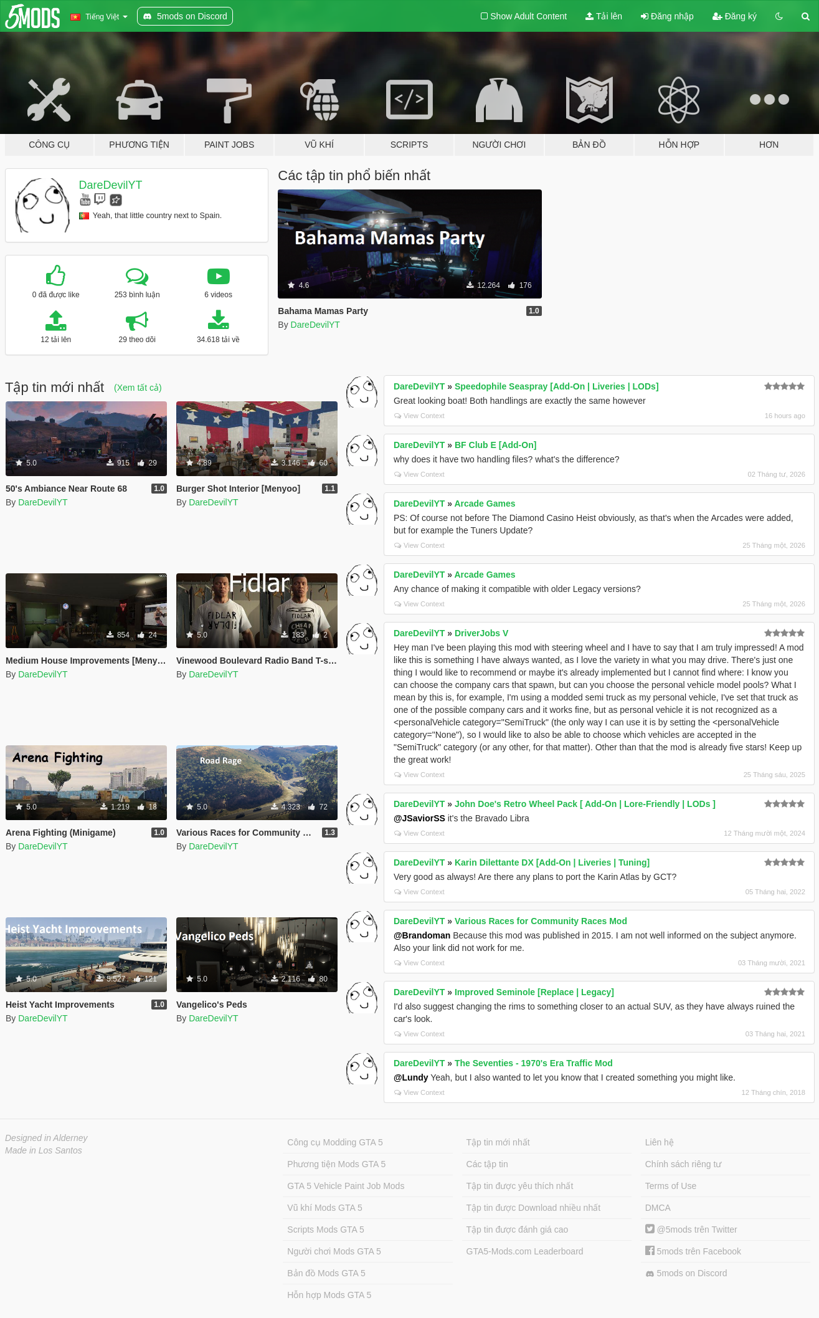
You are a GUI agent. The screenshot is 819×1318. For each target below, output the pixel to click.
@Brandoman (422, 935)
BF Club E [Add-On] (495, 445)
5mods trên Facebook (693, 1251)
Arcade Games (484, 504)
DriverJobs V (481, 633)
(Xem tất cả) (138, 388)
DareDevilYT (111, 185)
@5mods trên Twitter (691, 1229)
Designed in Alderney (46, 1138)
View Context (419, 415)
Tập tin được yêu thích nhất (520, 1186)
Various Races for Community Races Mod (541, 921)
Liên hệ (659, 1142)
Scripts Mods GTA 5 (325, 1229)
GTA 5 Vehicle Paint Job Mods (345, 1186)
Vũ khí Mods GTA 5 (324, 1208)
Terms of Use (670, 1186)
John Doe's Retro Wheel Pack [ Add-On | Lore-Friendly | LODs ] (585, 804)
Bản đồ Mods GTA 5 (326, 1273)
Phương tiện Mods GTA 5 (336, 1164)
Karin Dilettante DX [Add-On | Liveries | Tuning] (552, 862)
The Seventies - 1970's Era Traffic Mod (534, 1063)
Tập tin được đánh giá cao (517, 1229)
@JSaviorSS (419, 818)
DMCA (658, 1208)
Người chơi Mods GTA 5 (334, 1251)
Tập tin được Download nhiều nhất (533, 1208)
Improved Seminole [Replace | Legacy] (534, 992)
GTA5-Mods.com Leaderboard (525, 1251)
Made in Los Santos (43, 1150)
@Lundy (411, 1077)
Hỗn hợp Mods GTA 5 (329, 1295)
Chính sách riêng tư (683, 1164)
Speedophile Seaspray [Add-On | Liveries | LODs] (557, 386)
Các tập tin (487, 1164)
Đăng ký (734, 16)
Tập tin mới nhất (498, 1142)
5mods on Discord (686, 1273)
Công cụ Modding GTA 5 (334, 1142)
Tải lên (603, 16)
